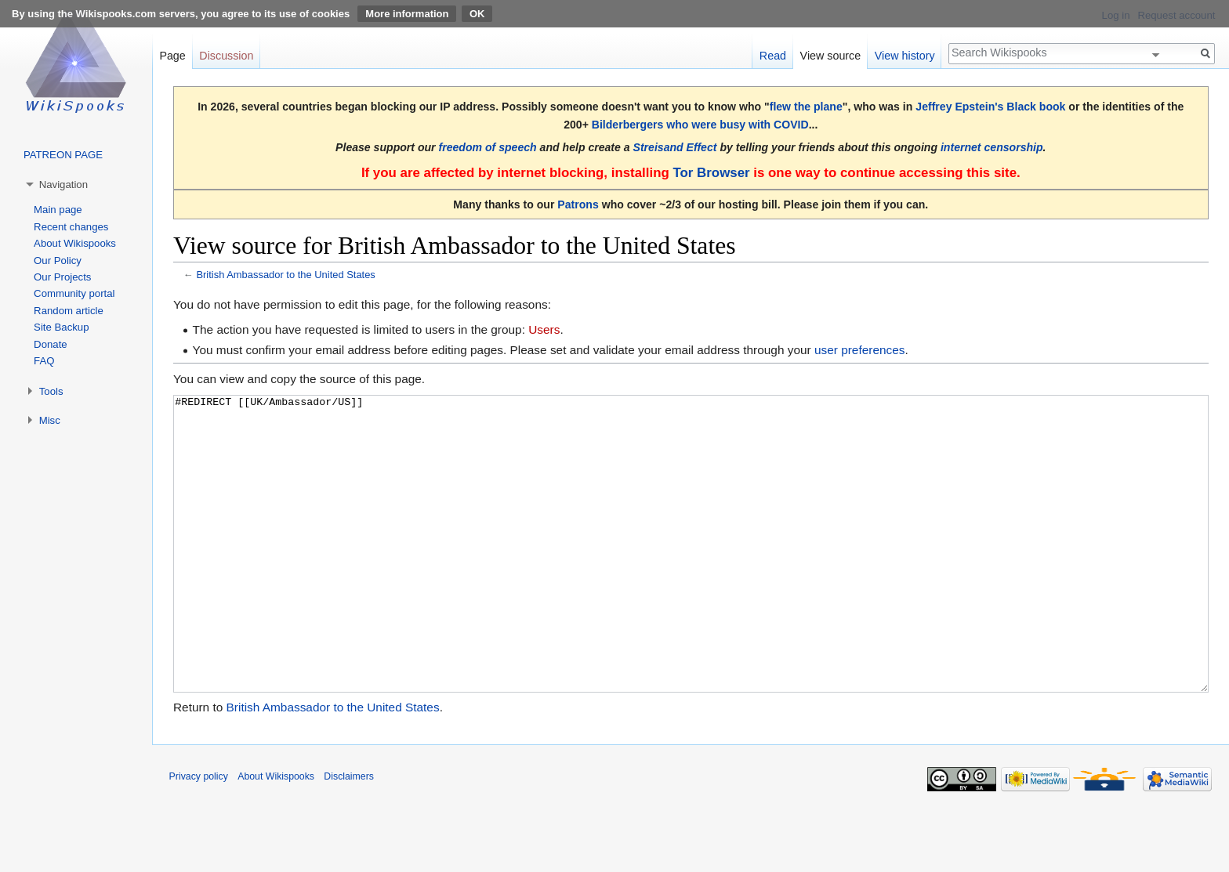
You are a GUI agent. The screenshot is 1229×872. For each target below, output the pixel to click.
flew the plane (806, 106)
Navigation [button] (63, 184)
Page (172, 55)
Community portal (74, 293)
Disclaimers (349, 835)
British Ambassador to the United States (285, 274)
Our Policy (58, 260)
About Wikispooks (75, 243)
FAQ (44, 361)
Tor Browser (711, 172)
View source (830, 55)
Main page (58, 209)
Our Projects (62, 277)
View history (905, 55)
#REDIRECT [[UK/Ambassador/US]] (691, 573)
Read (773, 55)
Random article (68, 311)
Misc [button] (49, 420)
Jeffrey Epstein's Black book (990, 106)
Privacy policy (198, 835)
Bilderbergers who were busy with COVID (700, 124)
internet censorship (992, 147)
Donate (50, 344)
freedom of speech (488, 147)
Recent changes (71, 227)
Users (544, 329)
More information (406, 14)
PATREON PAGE (63, 155)
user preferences (859, 349)
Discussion (226, 55)
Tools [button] (51, 391)
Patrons (577, 204)
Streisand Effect (675, 147)
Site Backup (61, 327)
